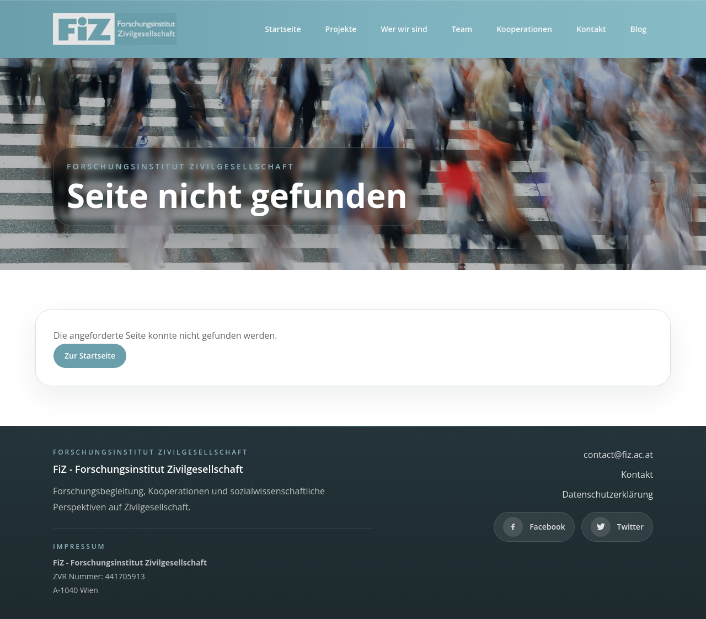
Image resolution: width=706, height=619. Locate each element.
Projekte (341, 29)
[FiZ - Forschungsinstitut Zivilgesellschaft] (114, 29)
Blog (638, 29)
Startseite (283, 29)
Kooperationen (524, 29)
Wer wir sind (404, 29)
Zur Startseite (90, 355)
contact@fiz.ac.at (618, 455)
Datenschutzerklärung (607, 494)
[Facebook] (534, 527)
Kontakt (591, 29)
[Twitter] (617, 527)
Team (462, 29)
